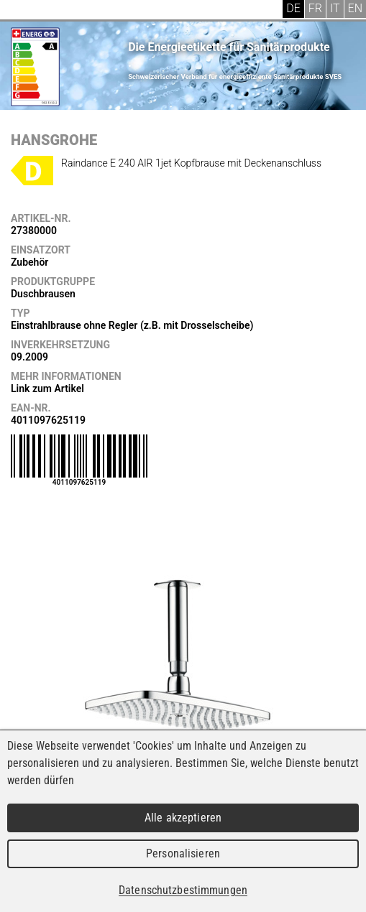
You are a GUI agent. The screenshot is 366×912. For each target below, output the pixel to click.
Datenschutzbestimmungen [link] (183, 890)
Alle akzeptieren (183, 817)
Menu (21, 11)
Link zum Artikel (47, 388)
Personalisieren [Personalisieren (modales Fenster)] (183, 853)
